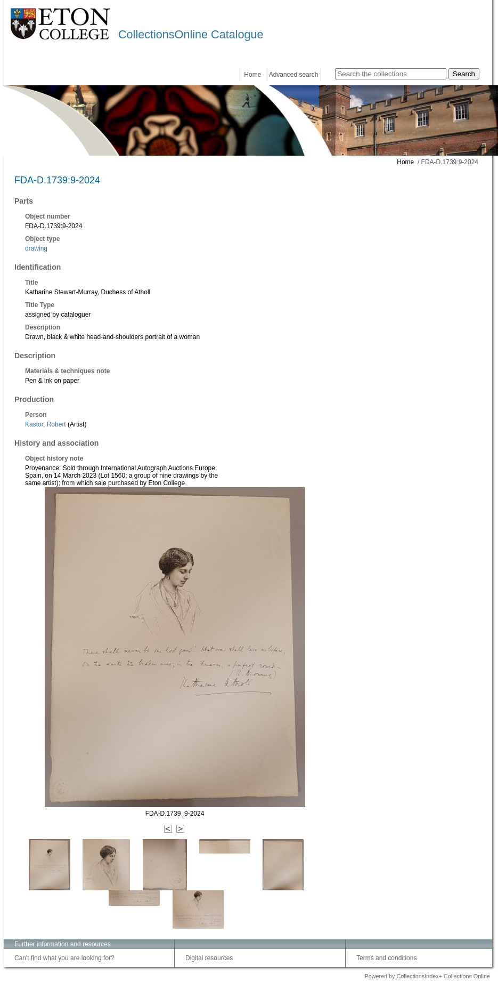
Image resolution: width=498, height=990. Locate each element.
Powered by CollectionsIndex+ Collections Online (427, 976)
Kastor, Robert (45, 424)
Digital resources (209, 958)
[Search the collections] (390, 73)
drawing (36, 248)
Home (252, 74)
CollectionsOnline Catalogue (190, 34)
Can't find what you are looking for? (64, 958)
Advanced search (294, 74)
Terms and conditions (386, 958)
